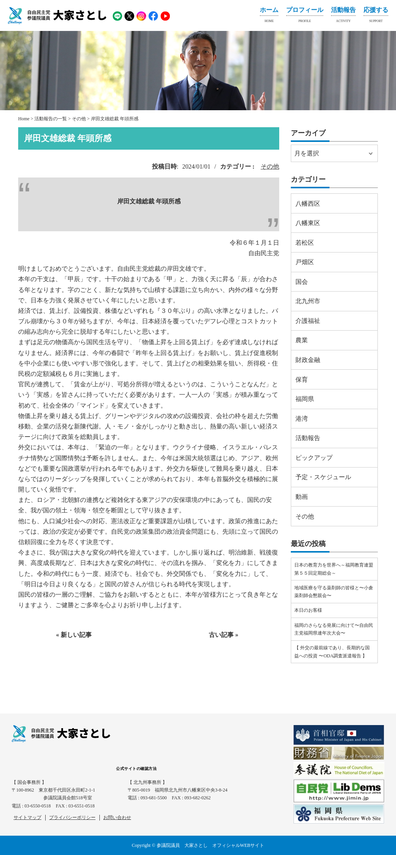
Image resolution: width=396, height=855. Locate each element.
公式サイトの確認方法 (136, 768)
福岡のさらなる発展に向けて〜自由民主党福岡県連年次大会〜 (333, 629)
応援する (376, 16)
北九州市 (307, 301)
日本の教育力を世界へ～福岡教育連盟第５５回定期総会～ (333, 568)
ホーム (269, 16)
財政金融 (307, 360)
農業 (301, 340)
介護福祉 (307, 320)
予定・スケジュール (323, 477)
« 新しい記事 (74, 634)
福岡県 (304, 399)
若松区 (304, 242)
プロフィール (304, 16)
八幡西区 (307, 203)
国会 (301, 281)
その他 (270, 166)
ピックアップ (314, 457)
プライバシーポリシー (72, 817)
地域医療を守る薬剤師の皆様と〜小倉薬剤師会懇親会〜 (333, 591)
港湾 (301, 418)
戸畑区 (304, 262)
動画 (301, 496)
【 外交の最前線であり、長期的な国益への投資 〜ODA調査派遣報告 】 (332, 651)
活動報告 (343, 16)
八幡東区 (307, 223)
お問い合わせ (117, 817)
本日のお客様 (308, 610)
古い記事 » (223, 634)
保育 (301, 379)
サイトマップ (27, 817)
